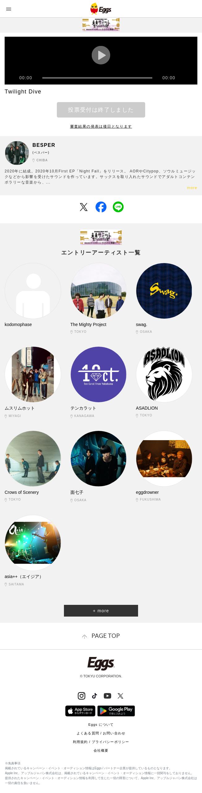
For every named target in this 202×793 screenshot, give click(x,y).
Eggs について (101, 724)
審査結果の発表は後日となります (101, 126)
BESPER (43, 145)
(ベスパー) (40, 152)
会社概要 (101, 750)
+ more (101, 610)
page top (105, 635)
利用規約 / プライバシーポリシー (101, 742)
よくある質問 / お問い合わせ (101, 733)
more (192, 188)
